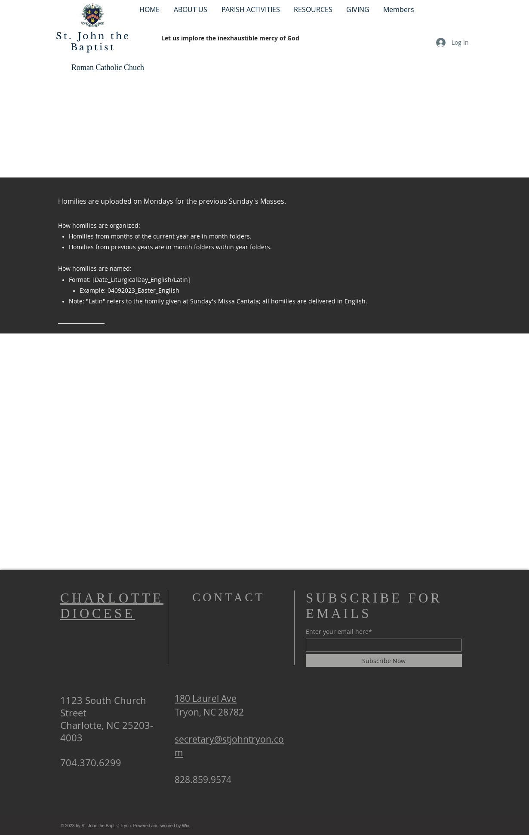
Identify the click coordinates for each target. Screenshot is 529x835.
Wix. (186, 825)
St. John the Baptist (93, 42)
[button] (250, 9)
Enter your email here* (339, 632)
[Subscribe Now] (384, 660)
